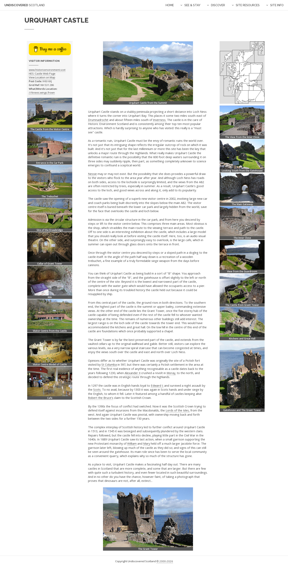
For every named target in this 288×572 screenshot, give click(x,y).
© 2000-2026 (164, 561)
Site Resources (248, 5)
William (132, 443)
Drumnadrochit (98, 120)
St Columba (109, 364)
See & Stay (192, 5)
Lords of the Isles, (178, 410)
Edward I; (157, 385)
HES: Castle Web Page (42, 73)
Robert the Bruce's (100, 398)
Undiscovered (24, 5)
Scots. (97, 389)
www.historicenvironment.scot (47, 70)
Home (170, 5)
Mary (146, 443)
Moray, (171, 373)
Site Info (277, 5)
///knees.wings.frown (42, 92)
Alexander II (132, 373)
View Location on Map (42, 77)
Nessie (92, 174)
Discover (218, 5)
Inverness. (159, 120)
